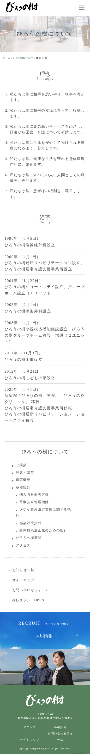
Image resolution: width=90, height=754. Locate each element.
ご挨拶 (21, 465)
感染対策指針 (30, 523)
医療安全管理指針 (34, 502)
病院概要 (23, 480)
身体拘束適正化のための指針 (43, 530)
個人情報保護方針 (34, 494)
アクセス (23, 545)
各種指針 (23, 487)
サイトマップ (23, 580)
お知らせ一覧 (23, 570)
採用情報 (44, 635)
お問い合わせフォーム (30, 590)
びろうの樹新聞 (29, 538)
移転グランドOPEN (28, 600)
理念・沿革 (25, 472)
